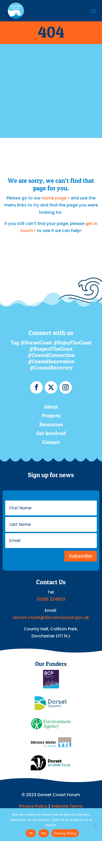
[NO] (95, 824)
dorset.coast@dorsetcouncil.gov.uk (51, 617)
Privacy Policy (33, 806)
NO (43, 833)
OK (30, 833)
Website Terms (67, 806)
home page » (55, 198)
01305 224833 (51, 599)
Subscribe (80, 556)
